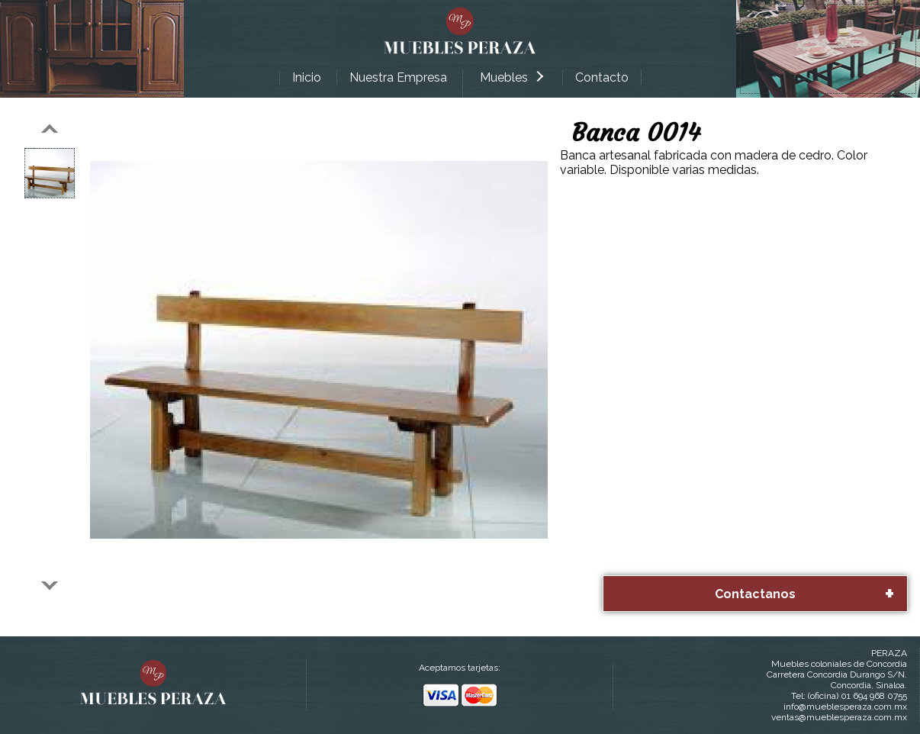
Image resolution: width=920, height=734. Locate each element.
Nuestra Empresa (398, 77)
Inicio (306, 77)
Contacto (602, 77)
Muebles (511, 77)
